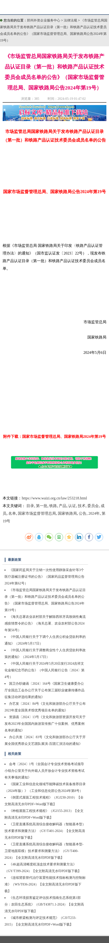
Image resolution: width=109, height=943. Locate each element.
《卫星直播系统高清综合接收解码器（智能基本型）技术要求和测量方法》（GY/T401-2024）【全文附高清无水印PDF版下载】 (45, 830)
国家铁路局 (67, 513)
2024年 (94, 513)
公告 (82, 513)
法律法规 (71, 20)
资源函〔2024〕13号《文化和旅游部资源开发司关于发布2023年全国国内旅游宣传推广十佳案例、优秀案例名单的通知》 (45, 723)
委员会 (93, 506)
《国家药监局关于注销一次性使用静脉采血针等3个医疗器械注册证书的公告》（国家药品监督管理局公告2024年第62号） (44, 576)
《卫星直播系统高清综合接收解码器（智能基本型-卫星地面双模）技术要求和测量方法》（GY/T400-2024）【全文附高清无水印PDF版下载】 (44, 850)
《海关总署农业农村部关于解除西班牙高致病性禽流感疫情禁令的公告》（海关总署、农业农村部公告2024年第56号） (45, 623)
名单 (12, 513)
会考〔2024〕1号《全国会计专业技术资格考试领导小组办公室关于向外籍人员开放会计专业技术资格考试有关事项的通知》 (44, 770)
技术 (81, 506)
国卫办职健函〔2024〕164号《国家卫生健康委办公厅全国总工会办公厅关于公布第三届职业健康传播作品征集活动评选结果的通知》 (44, 690)
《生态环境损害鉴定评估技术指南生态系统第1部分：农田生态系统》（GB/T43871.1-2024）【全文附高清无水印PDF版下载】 (44, 904)
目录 (30, 506)
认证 (72, 506)
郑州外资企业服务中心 (43, 20)
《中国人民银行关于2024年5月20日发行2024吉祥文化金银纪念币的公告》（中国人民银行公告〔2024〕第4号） (44, 670)
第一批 (41, 506)
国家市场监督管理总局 (37, 513)
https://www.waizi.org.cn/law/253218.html (54, 498)
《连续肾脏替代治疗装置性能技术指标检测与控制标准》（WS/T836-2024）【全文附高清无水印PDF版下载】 (45, 884)
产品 (62, 506)
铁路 (53, 506)
